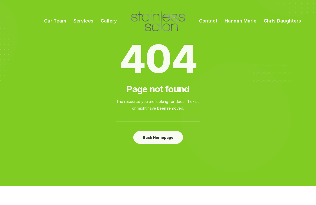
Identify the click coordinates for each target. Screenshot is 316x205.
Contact (208, 21)
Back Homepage (158, 137)
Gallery (109, 21)
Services (83, 21)
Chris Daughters (282, 21)
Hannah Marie (240, 21)
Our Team (55, 21)
